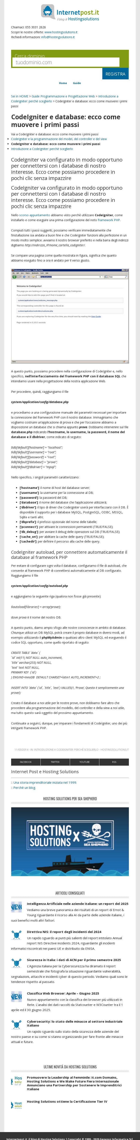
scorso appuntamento (34, 215)
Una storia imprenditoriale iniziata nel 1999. (45, 786)
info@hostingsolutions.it (58, 37)
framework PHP (109, 220)
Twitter (55, 765)
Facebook (25, 765)
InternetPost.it (70, 12)
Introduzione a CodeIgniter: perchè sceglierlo (42, 149)
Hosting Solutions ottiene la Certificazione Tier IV (67, 1105)
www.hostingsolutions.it (61, 32)
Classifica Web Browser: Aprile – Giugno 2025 (63, 997)
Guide (77, 83)
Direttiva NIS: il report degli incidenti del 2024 (64, 935)
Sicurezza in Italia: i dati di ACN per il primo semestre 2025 (74, 964)
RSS (114, 765)
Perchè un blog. (24, 791)
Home (63, 83)
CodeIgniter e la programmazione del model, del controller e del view (59, 139)
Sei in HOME (19, 96)
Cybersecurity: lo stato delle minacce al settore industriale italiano (74, 1027)
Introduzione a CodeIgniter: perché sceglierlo (66, 753)
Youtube (85, 765)
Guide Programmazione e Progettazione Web (63, 96)
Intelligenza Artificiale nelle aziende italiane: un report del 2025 (77, 907)
